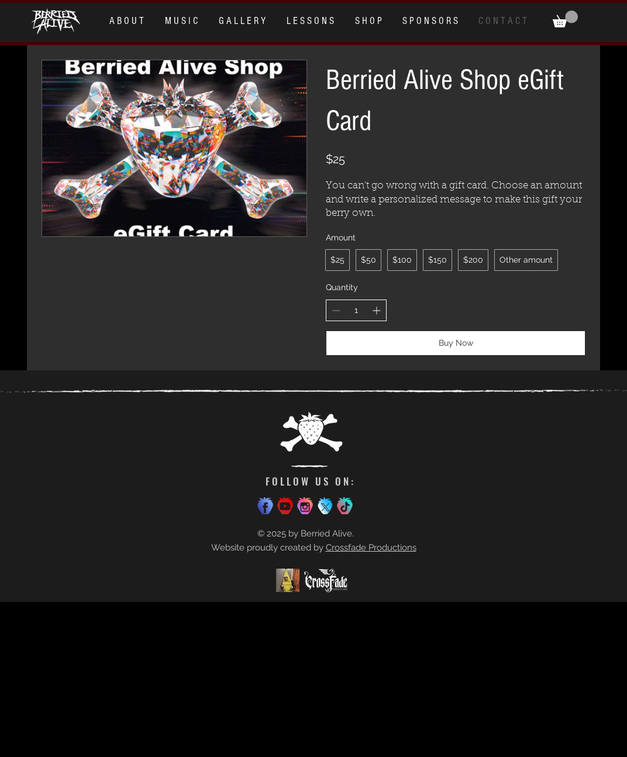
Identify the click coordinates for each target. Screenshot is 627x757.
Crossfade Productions (371, 547)
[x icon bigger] (324, 505)
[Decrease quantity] (336, 310)
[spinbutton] (356, 310)
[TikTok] (344, 505)
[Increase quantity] (376, 310)
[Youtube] (285, 505)
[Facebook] (265, 505)
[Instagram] (305, 505)
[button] (565, 19)
